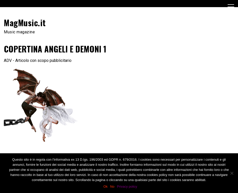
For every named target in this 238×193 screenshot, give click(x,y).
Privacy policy (127, 186)
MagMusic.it (25, 23)
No (112, 186)
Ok (105, 186)
